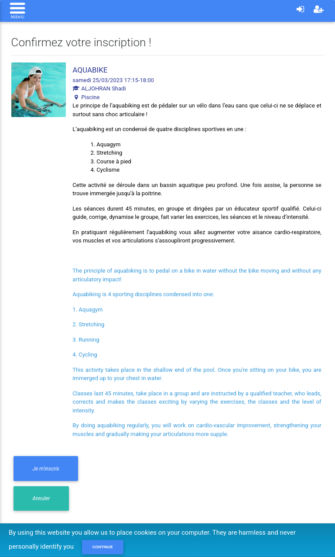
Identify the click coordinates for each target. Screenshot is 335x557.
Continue (102, 547)
